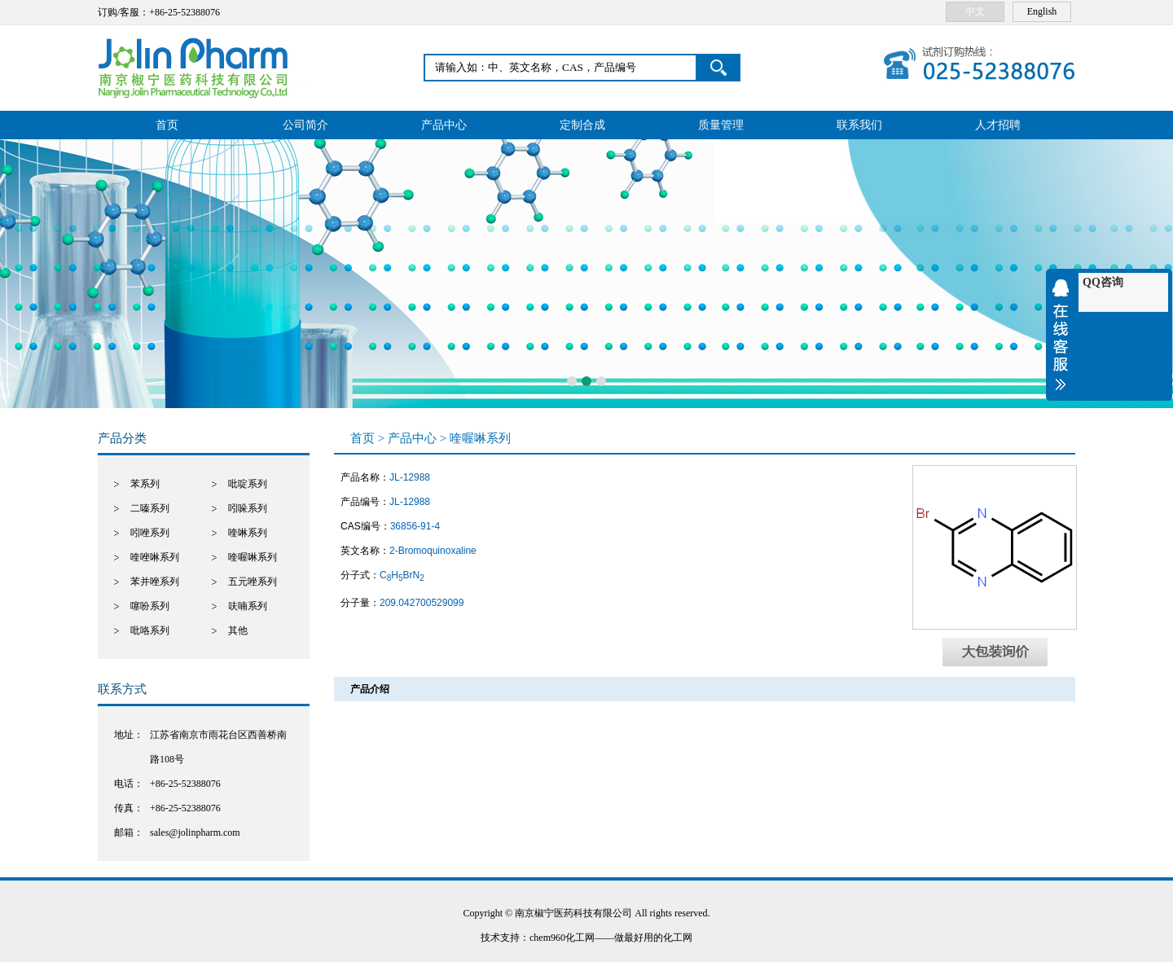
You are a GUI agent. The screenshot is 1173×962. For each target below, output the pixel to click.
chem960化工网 (562, 937)
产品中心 (444, 125)
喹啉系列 (247, 532)
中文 (975, 11)
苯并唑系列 (154, 581)
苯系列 (145, 484)
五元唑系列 (252, 581)
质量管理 (721, 125)
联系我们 (859, 125)
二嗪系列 (149, 508)
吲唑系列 (149, 532)
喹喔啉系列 (252, 557)
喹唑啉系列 (154, 557)
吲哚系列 (247, 508)
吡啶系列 (247, 484)
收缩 (1064, 335)
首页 (167, 125)
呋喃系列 (247, 606)
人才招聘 (998, 125)
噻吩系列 (149, 606)
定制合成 (582, 125)
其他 (238, 630)
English (1042, 11)
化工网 (677, 937)
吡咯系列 (149, 630)
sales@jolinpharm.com (195, 832)
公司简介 (305, 125)
